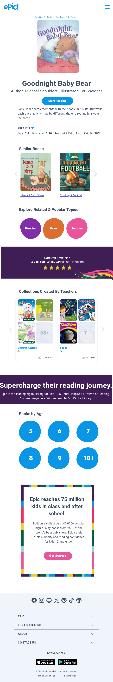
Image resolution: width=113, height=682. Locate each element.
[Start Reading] (57, 101)
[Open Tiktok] (71, 600)
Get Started (57, 556)
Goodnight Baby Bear (65, 17)
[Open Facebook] (34, 600)
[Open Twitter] (56, 600)
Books (49, 17)
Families (39, 17)
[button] (35, 329)
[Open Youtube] (49, 600)
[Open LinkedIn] (79, 600)
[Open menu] (107, 7)
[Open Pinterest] (64, 600)
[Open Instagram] (41, 600)
